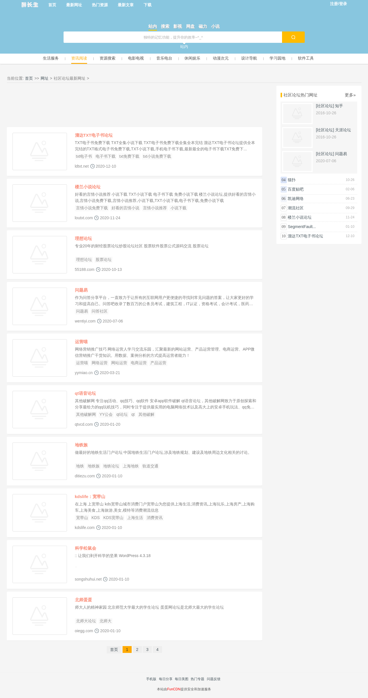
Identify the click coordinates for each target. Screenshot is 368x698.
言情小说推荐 (155, 208)
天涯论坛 (343, 130)
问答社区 (100, 311)
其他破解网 (86, 414)
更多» (350, 94)
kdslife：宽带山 (90, 496)
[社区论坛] (325, 106)
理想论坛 (83, 238)
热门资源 (100, 5)
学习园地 (277, 58)
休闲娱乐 (192, 58)
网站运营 (119, 362)
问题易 (81, 290)
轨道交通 (150, 466)
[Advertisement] (134, 106)
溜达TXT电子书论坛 (94, 135)
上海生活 (135, 517)
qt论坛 (122, 414)
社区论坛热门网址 (300, 94)
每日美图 (181, 679)
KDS (96, 517)
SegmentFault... (302, 226)
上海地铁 (131, 466)
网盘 (190, 26)
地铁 (80, 466)
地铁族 (81, 444)
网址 (45, 78)
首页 (52, 5)
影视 (177, 26)
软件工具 (306, 58)
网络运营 (100, 362)
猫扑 (292, 180)
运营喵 (81, 341)
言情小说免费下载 (92, 208)
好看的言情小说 (125, 208)
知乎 (339, 106)
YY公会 (106, 414)
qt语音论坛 (85, 393)
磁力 (203, 26)
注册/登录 (338, 3)
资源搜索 (107, 58)
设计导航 (249, 58)
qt (133, 414)
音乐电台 (164, 58)
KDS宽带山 (113, 517)
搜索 (165, 26)
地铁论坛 (111, 466)
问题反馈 (213, 679)
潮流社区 (296, 208)
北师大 (106, 621)
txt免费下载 (129, 156)
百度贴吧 (296, 189)
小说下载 (178, 208)
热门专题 (197, 679)
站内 (152, 26)
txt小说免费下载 (157, 156)
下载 (148, 5)
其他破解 (146, 414)
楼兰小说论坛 (87, 186)
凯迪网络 (296, 198)
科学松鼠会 (85, 548)
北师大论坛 (86, 621)
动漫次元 (221, 58)
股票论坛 (104, 259)
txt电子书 (84, 156)
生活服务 (51, 58)
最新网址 (74, 5)
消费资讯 (155, 517)
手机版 (151, 679)
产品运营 (158, 362)
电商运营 (139, 362)
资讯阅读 (79, 58)
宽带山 (82, 517)
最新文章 (126, 5)
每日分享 (166, 679)
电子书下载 (105, 156)
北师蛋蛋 (83, 599)
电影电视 (136, 58)
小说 (215, 26)
